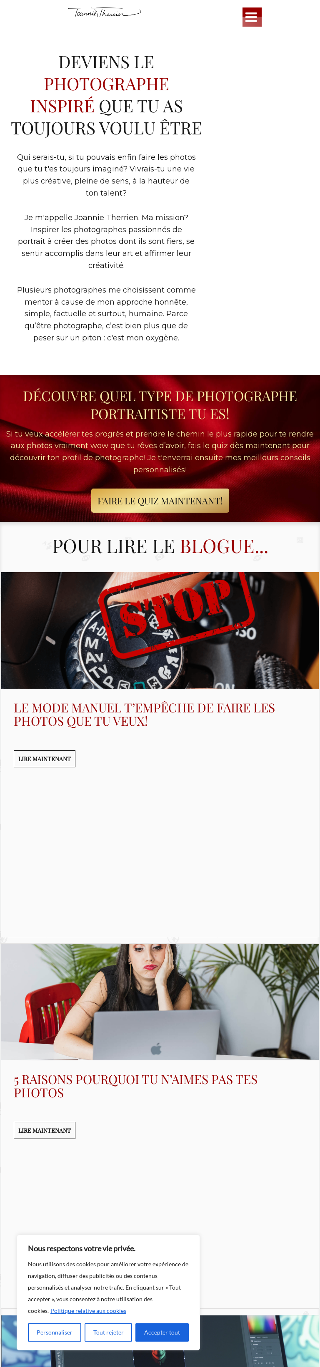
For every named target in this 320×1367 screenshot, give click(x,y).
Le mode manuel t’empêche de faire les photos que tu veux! (144, 714)
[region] (108, 1292)
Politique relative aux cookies (88, 1310)
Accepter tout (162, 1332)
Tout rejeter (108, 1332)
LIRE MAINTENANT (44, 759)
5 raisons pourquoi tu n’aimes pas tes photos (136, 940)
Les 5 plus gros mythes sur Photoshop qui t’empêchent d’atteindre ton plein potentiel (154, 1172)
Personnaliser (54, 1332)
